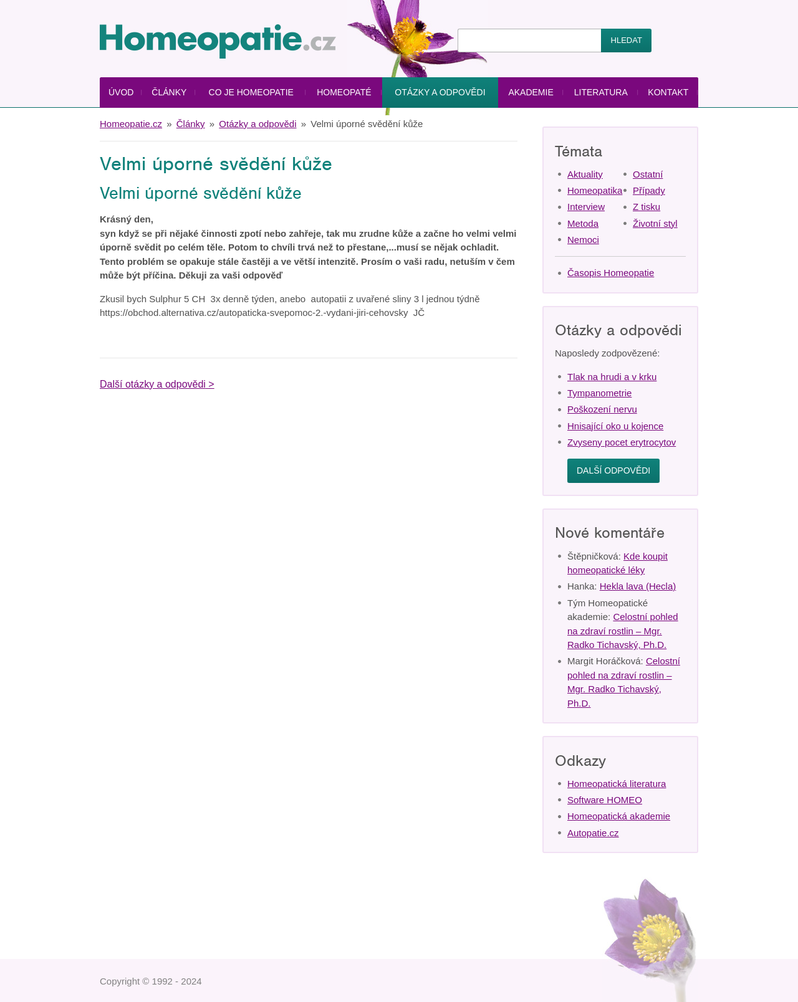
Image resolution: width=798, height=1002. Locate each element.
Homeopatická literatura (616, 783)
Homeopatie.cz (131, 123)
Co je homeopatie (251, 92)
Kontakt (668, 92)
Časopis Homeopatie (610, 272)
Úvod (120, 92)
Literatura (601, 92)
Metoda (582, 223)
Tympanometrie (599, 393)
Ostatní (648, 174)
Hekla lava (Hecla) (638, 586)
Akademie (530, 92)
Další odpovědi (613, 470)
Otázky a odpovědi (440, 92)
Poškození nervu (602, 409)
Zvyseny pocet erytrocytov (621, 442)
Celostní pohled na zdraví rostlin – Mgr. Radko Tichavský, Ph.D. (622, 630)
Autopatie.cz (593, 833)
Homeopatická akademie (618, 816)
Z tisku (646, 206)
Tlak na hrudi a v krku (611, 376)
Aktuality (585, 174)
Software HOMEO (604, 799)
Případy (649, 190)
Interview (586, 206)
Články (168, 92)
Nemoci (583, 239)
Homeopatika (594, 190)
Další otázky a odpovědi (153, 384)
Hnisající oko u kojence (615, 426)
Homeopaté (344, 92)
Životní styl (655, 223)
